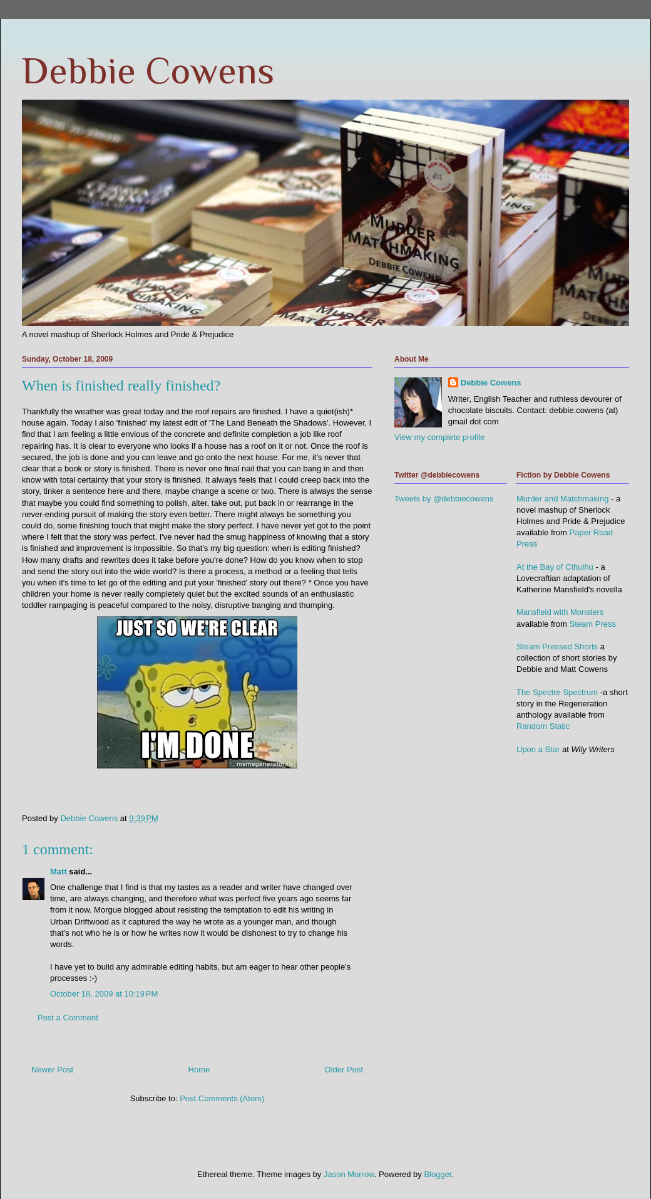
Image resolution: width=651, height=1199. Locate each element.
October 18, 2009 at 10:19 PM (104, 993)
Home (199, 1069)
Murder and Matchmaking (562, 498)
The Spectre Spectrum (557, 692)
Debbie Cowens (148, 71)
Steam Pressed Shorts (557, 646)
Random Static (543, 726)
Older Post (344, 1069)
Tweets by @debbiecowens (443, 498)
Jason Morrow (349, 1174)
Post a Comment (68, 1017)
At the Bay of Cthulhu (554, 567)
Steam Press (593, 624)
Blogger (437, 1174)
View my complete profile (439, 437)
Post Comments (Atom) (222, 1098)
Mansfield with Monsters (559, 612)
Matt (58, 871)
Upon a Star (538, 749)
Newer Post (52, 1069)
